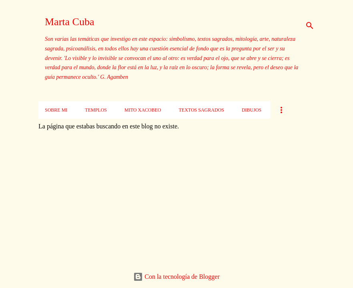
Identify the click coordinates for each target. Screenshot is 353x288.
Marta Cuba (69, 22)
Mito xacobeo (142, 110)
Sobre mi (56, 110)
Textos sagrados (201, 110)
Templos (96, 110)
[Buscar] (310, 25)
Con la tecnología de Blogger (176, 276)
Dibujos (251, 110)
